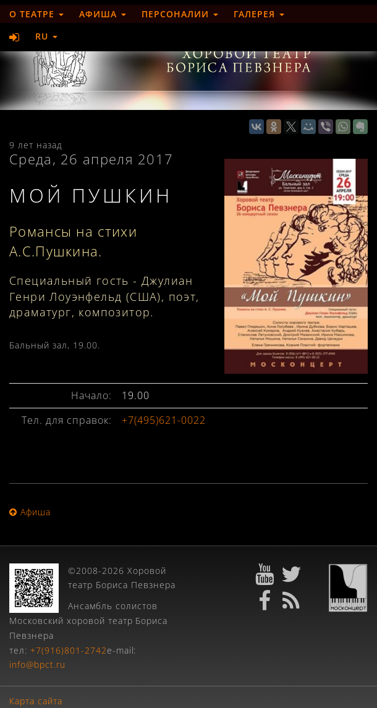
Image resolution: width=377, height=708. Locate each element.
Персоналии (180, 14)
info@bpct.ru (37, 664)
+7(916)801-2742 (68, 650)
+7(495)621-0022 (164, 420)
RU (46, 36)
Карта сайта (35, 701)
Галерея (259, 14)
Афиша (102, 14)
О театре (36, 14)
